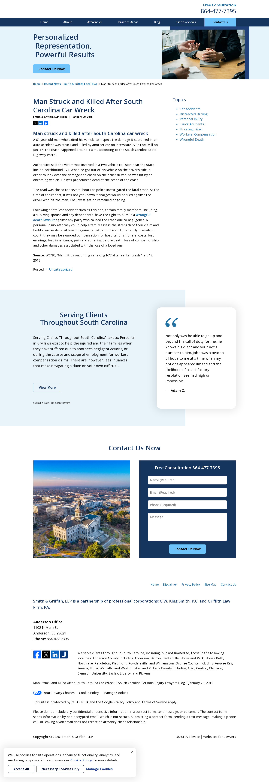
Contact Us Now (51, 69)
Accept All (21, 769)
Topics (179, 99)
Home (44, 22)
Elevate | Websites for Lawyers (206, 737)
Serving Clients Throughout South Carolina (84, 318)
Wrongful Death (192, 139)
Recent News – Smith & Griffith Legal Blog (71, 84)
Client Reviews (186, 22)
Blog (157, 22)
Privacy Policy (191, 584)
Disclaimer (170, 584)
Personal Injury (191, 119)
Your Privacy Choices (54, 693)
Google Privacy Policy (118, 702)
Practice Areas (128, 22)
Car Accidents (190, 109)
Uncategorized (60, 269)
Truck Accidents (192, 124)
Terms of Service (154, 702)
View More (47, 387)
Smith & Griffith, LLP (77, 737)
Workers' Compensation (198, 134)
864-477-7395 (218, 11)
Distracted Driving (194, 114)
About (67, 22)
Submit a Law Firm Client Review (51, 403)
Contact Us (220, 22)
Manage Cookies (115, 693)
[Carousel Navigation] (175, 398)
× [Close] (132, 752)
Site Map (210, 584)
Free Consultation (219, 5)
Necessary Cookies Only (60, 769)
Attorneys (94, 22)
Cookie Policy (89, 693)
